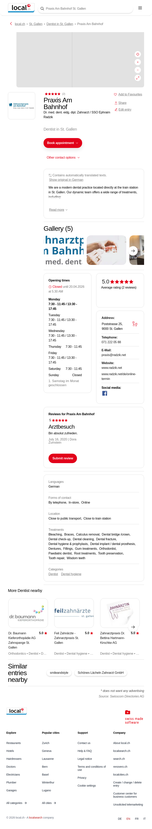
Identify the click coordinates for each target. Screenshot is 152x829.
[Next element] (133, 251)
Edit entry (123, 109)
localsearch (35, 817)
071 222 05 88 (111, 342)
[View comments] (55, 94)
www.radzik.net (112, 367)
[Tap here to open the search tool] (85, 8)
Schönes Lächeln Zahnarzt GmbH (101, 672)
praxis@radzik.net (114, 355)
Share (120, 103)
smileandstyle (59, 672)
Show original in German (66, 179)
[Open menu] (140, 8)
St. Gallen (35, 24)
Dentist (53, 574)
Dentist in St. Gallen (60, 24)
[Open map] (135, 324)
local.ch (20, 24)
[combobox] (63, 143)
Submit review (62, 458)
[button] (63, 143)
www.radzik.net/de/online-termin (119, 376)
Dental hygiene (71, 574)
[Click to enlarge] (64, 250)
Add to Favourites (130, 94)
